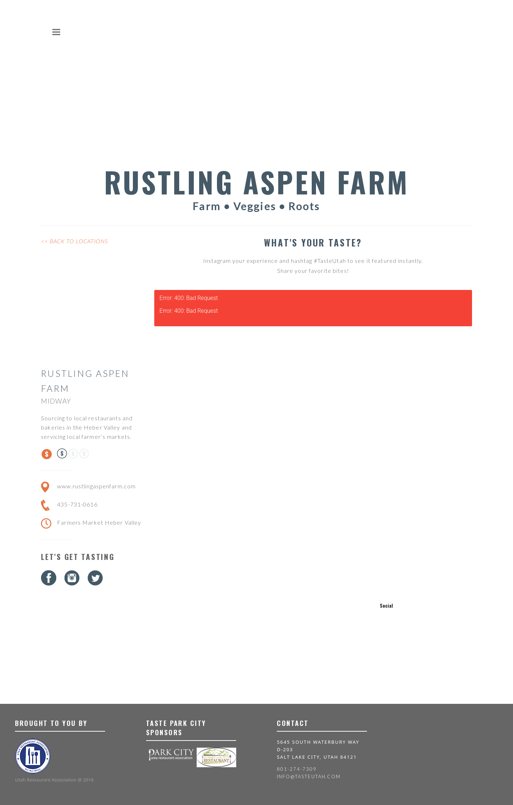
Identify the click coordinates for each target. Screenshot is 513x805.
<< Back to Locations (74, 241)
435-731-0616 (77, 504)
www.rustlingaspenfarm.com (96, 486)
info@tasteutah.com (309, 776)
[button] (56, 32)
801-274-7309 (296, 769)
